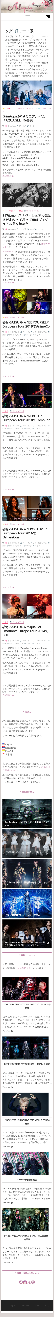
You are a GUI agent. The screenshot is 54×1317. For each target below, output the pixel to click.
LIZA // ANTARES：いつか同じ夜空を (22, 915)
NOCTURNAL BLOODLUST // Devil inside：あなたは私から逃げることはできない (27, 944)
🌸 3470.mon (10, 229)
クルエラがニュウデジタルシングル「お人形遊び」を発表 (27, 1237)
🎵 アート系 (21, 126)
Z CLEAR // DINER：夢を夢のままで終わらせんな (26, 884)
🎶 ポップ (28, 335)
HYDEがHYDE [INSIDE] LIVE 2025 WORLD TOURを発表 (27, 1122)
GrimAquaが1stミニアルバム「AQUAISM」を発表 (23, 118)
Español (36, 1306)
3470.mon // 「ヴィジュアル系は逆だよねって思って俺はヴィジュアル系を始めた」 (26, 219)
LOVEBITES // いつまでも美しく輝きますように (27, 853)
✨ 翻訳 (20, 211)
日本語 (47, 1306)
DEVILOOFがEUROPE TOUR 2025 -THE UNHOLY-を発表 (27, 1006)
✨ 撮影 (5, 317)
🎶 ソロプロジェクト (15, 335)
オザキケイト (8, 251)
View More (6, 1031)
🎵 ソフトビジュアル (38, 332)
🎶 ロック (31, 126)
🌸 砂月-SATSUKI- (12, 332)
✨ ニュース (7, 108)
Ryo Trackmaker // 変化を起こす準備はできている (27, 823)
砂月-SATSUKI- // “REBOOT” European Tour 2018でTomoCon (26, 418)
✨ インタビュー (9, 211)
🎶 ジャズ (31, 229)
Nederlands (25, 1306)
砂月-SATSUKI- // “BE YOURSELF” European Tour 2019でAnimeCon (27, 324)
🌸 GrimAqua (10, 126)
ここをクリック (25, 967)
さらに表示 (12, 176)
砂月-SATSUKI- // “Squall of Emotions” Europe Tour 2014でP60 (25, 631)
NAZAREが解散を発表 (27, 1179)
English (13, 1306)
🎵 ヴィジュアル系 (20, 108)
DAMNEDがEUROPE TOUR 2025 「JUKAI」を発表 (27, 1064)
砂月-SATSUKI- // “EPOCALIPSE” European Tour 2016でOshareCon (24, 533)
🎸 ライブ (33, 108)
